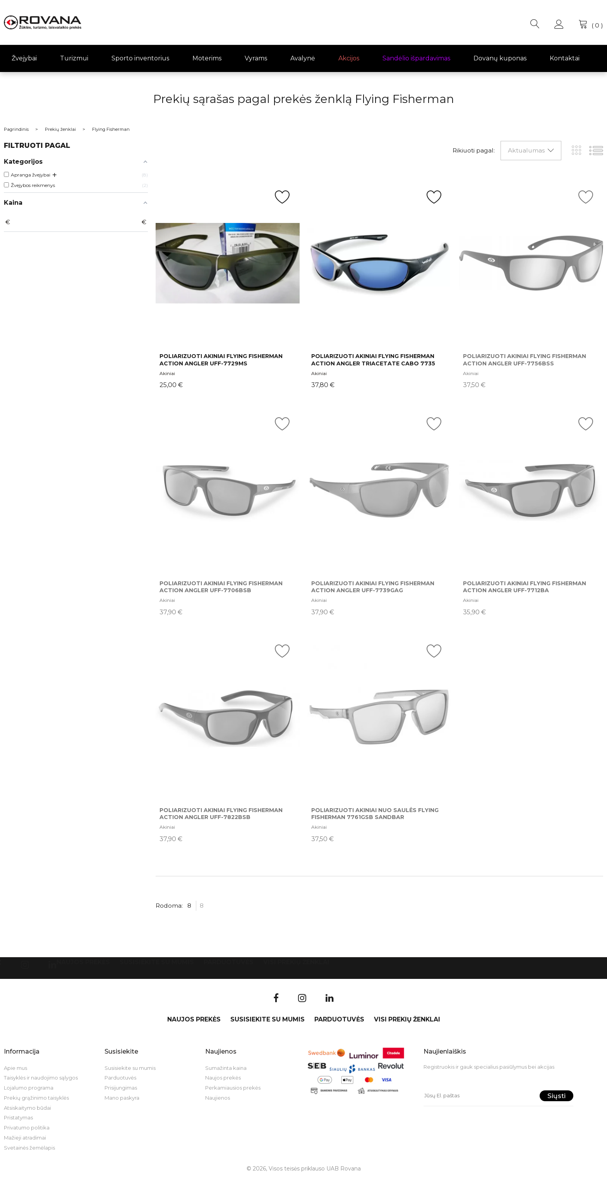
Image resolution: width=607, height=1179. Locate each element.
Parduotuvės (229, 962)
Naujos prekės (83, 962)
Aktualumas (526, 150)
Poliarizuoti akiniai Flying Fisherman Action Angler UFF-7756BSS (524, 360)
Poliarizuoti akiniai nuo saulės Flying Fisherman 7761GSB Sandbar (375, 814)
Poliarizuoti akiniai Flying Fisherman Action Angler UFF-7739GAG (372, 587)
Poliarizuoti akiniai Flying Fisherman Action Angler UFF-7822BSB (221, 814)
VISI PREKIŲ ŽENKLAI (296, 962)
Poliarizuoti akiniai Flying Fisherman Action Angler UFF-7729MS (221, 360)
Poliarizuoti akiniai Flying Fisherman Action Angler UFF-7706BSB (221, 587)
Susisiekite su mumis (157, 962)
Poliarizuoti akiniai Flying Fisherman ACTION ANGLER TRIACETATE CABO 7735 (373, 360)
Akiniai (167, 373)
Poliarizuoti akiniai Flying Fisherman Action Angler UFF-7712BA (524, 587)
